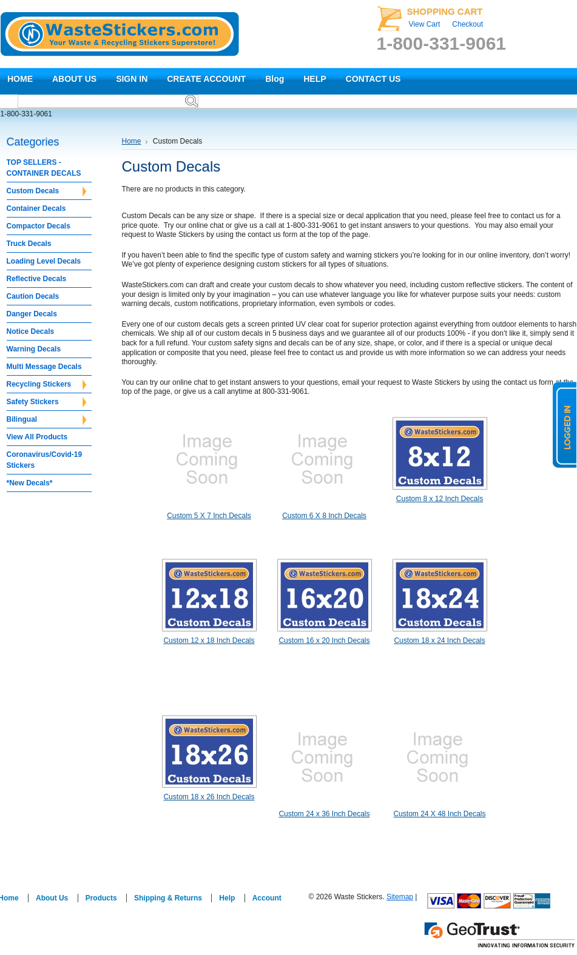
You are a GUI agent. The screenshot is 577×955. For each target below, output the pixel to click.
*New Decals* (30, 483)
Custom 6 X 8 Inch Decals (324, 515)
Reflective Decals (37, 279)
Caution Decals (33, 296)
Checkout (467, 24)
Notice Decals (31, 331)
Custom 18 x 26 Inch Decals (208, 797)
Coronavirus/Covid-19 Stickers (45, 460)
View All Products (37, 437)
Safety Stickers (46, 402)
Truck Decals (29, 243)
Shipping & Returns (168, 898)
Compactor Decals (38, 226)
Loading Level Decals (44, 261)
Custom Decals (46, 191)
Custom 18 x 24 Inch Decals (439, 640)
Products (101, 898)
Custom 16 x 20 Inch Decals (323, 640)
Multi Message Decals (44, 366)
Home (131, 141)
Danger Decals (32, 314)
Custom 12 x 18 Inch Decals (208, 640)
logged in (565, 425)
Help (227, 898)
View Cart (424, 24)
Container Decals (36, 208)
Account (267, 898)
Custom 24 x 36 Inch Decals (323, 814)
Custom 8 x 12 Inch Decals (439, 498)
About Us (52, 898)
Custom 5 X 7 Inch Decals (209, 515)
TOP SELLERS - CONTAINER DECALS (44, 168)
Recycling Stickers (46, 385)
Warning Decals (34, 349)
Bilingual (46, 420)
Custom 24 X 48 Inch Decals (439, 814)
